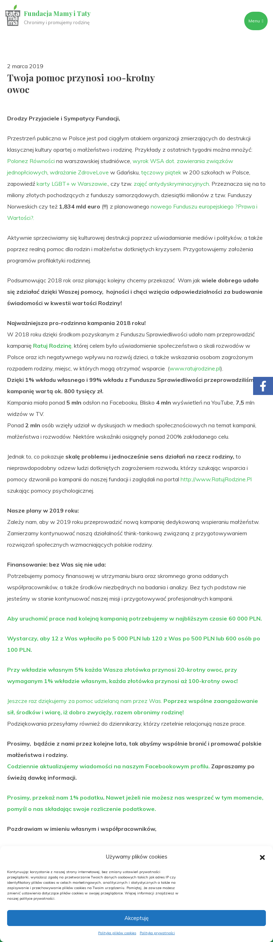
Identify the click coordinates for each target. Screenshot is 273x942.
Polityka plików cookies (117, 933)
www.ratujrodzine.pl (195, 368)
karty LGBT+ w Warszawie (72, 183)
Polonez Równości (31, 160)
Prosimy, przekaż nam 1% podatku (55, 797)
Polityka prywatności (157, 933)
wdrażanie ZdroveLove (79, 172)
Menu (255, 20)
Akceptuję (136, 918)
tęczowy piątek (161, 172)
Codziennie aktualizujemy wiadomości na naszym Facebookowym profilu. (108, 766)
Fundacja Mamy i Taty (57, 13)
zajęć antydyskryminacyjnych (171, 183)
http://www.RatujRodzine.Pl (216, 479)
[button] (262, 856)
